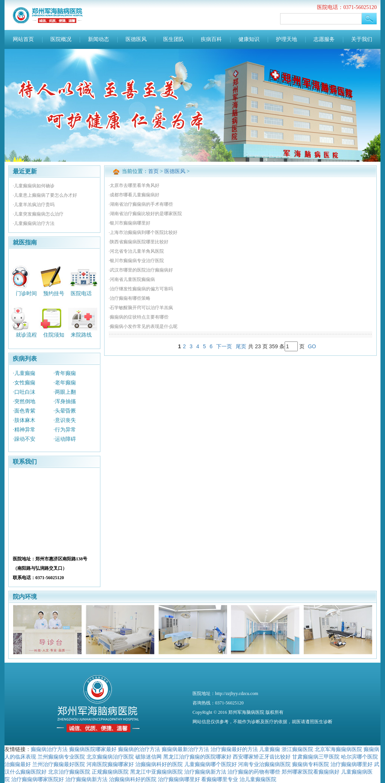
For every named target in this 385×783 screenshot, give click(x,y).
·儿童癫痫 (24, 373)
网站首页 (23, 39)
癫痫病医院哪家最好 (93, 749)
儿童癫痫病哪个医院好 (210, 764)
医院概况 (60, 39)
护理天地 (286, 39)
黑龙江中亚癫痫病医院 (156, 772)
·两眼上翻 (64, 392)
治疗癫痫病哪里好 (351, 764)
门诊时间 (26, 293)
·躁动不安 (24, 439)
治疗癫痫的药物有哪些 (253, 772)
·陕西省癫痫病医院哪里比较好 (138, 241)
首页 (153, 171)
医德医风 (136, 39)
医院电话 (81, 293)
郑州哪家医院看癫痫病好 (311, 772)
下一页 (224, 346)
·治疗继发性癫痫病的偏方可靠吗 (141, 288)
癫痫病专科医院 (310, 764)
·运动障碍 (64, 439)
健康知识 (248, 39)
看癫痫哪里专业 (219, 779)
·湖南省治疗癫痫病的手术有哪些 (141, 204)
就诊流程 (26, 335)
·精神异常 (24, 429)
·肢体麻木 (24, 420)
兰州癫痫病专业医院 (61, 757)
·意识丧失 (64, 420)
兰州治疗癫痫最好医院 (58, 764)
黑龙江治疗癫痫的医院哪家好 (197, 757)
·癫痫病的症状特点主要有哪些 (138, 317)
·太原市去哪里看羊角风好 (134, 185)
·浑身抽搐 (64, 401)
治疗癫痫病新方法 (205, 772)
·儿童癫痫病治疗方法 (34, 223)
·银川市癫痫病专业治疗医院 (136, 260)
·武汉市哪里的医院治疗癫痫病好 (141, 270)
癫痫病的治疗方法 (139, 749)
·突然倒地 (24, 401)
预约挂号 (53, 293)
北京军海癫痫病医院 (338, 749)
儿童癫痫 (269, 749)
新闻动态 (98, 39)
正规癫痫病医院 (110, 772)
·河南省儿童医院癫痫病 (132, 279)
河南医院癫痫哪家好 (110, 764)
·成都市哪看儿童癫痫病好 (134, 194)
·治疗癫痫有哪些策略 (129, 298)
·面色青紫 (24, 411)
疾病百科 (211, 39)
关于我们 (361, 39)
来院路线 (81, 335)
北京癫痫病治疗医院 (110, 757)
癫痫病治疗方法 (49, 749)
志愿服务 (324, 39)
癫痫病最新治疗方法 (185, 749)
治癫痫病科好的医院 (159, 764)
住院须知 (53, 335)
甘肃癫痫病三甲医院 (316, 757)
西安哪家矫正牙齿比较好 (262, 757)
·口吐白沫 (24, 392)
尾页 (241, 346)
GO (312, 346)
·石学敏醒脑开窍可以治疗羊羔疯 (141, 307)
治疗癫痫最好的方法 (234, 749)
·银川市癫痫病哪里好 (129, 223)
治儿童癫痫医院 (257, 779)
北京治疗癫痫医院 (69, 772)
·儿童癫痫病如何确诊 (34, 185)
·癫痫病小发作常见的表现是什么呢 (143, 326)
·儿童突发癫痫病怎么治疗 (38, 214)
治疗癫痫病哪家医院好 (37, 779)
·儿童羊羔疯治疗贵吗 (34, 204)
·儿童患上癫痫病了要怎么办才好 (45, 195)
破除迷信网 (148, 757)
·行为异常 (64, 429)
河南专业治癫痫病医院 (264, 764)
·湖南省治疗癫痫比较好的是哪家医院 (145, 213)
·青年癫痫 (64, 373)
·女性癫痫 (24, 382)
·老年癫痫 (64, 382)
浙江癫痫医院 (297, 749)
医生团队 (173, 39)
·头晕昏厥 (64, 411)
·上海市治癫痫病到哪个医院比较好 (143, 232)
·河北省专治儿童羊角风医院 (136, 251)
